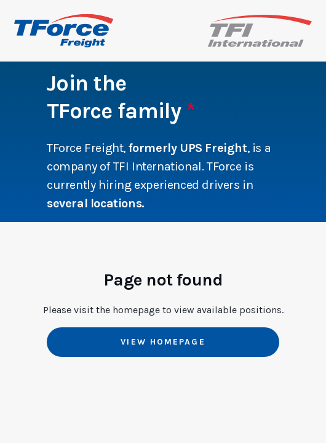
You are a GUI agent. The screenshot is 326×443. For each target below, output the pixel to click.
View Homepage (163, 342)
